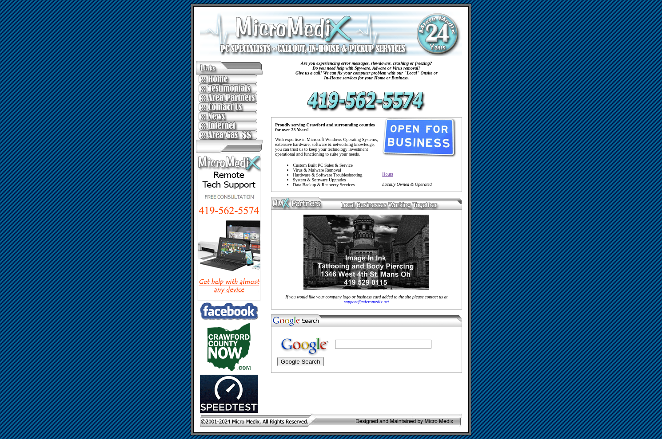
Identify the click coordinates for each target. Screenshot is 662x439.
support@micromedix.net (366, 301)
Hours (387, 174)
